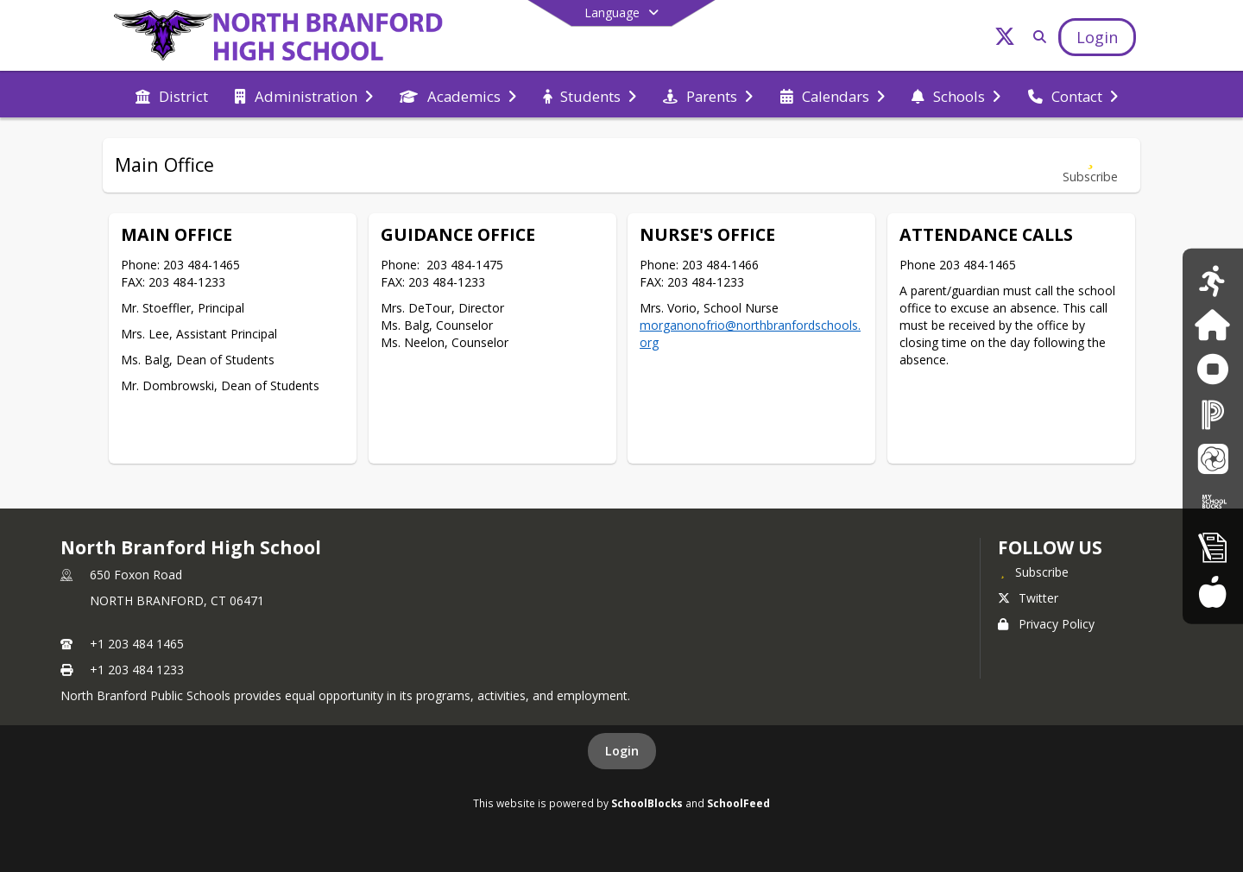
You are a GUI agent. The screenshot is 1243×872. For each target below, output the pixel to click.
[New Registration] (1212, 547)
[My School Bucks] (1212, 502)
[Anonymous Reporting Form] (1212, 369)
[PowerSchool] (1212, 414)
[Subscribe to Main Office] (1090, 165)
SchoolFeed (738, 803)
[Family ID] (1212, 325)
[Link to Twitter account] (1005, 39)
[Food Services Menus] (1212, 591)
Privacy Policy (1046, 624)
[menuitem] (172, 95)
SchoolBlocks (647, 803)
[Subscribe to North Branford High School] (1033, 571)
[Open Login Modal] (1097, 37)
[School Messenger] (1212, 458)
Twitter (1028, 598)
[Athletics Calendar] (1212, 280)
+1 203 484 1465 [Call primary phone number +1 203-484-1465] (137, 643)
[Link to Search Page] (1036, 36)
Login (622, 750)
